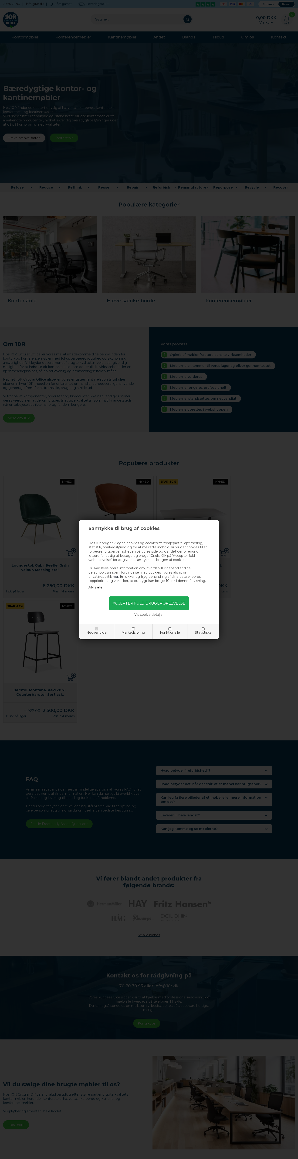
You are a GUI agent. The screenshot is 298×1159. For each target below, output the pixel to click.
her (115, 576)
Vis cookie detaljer (149, 614)
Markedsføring (133, 632)
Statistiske (203, 632)
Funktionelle (170, 632)
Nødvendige (96, 632)
